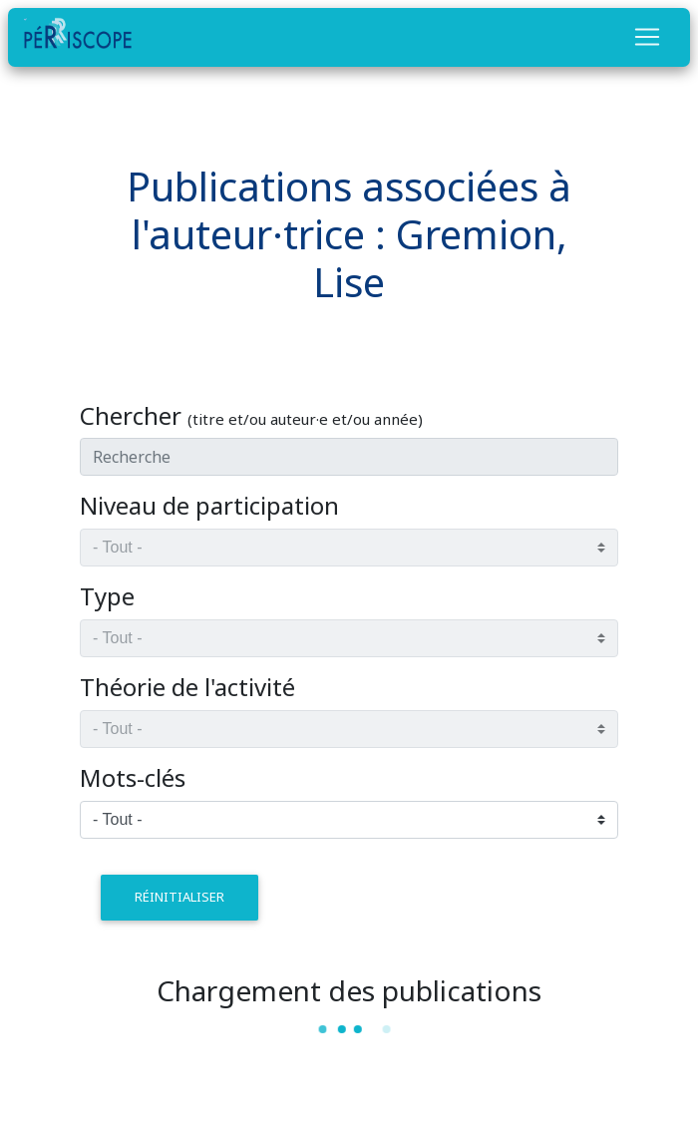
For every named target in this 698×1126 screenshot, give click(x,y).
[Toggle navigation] (647, 37)
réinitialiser (179, 897)
